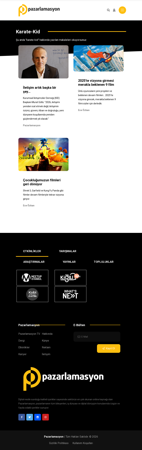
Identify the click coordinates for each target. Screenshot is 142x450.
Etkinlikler (24, 347)
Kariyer (22, 354)
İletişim (46, 354)
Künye (45, 340)
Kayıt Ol (108, 348)
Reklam (46, 347)
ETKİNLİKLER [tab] (32, 251)
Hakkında (47, 333)
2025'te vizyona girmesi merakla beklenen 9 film (96, 83)
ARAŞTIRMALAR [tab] (34, 261)
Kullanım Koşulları (82, 443)
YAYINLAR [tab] (69, 261)
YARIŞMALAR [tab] (67, 251)
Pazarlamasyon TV (29, 333)
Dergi (21, 340)
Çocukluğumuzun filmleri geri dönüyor (42, 182)
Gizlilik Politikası (59, 443)
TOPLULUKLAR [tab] (104, 261)
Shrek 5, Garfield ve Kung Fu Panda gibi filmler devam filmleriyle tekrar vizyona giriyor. (43, 194)
